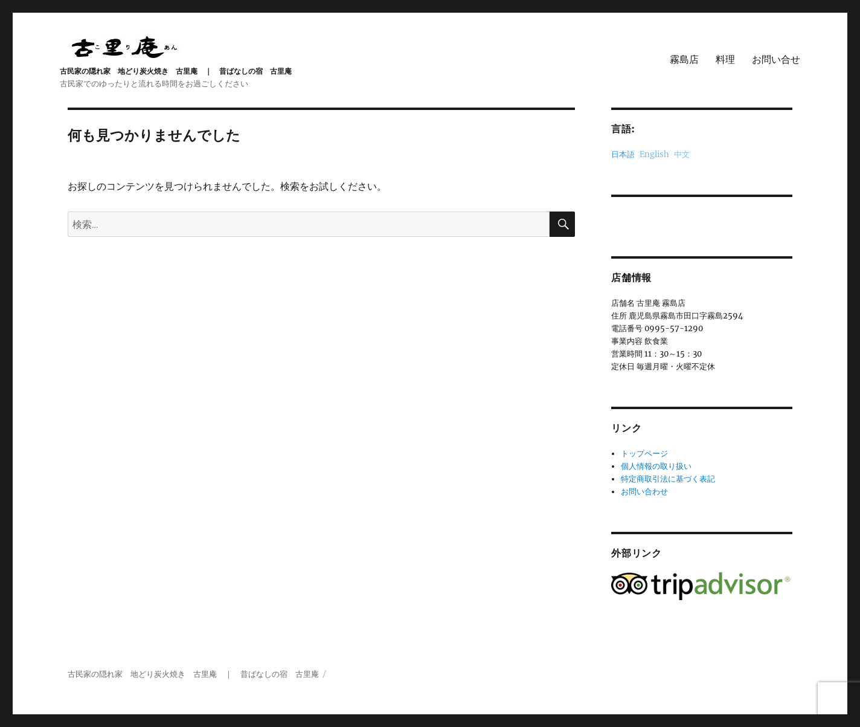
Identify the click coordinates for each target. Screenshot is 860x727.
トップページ (644, 453)
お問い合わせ (644, 491)
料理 (725, 59)
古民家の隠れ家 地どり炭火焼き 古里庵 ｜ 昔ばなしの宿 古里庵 (176, 71)
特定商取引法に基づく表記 (668, 479)
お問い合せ (776, 59)
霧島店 (684, 59)
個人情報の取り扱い (656, 466)
